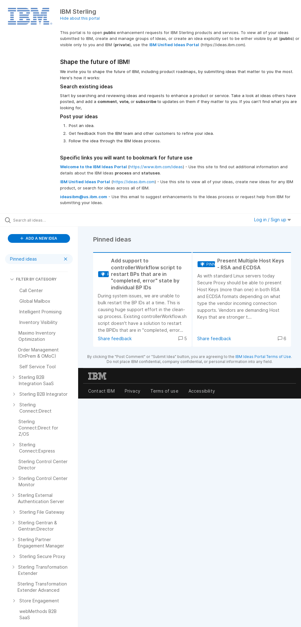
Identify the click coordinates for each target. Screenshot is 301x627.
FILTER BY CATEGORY (33, 279)
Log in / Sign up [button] (272, 219)
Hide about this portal (80, 18)
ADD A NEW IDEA (38, 238)
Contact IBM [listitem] (101, 391)
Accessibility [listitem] (201, 391)
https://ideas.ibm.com (134, 181)
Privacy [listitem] (132, 391)
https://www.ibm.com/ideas (156, 166)
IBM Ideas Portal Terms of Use (263, 356)
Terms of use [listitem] (164, 391)
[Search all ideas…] (42, 220)
